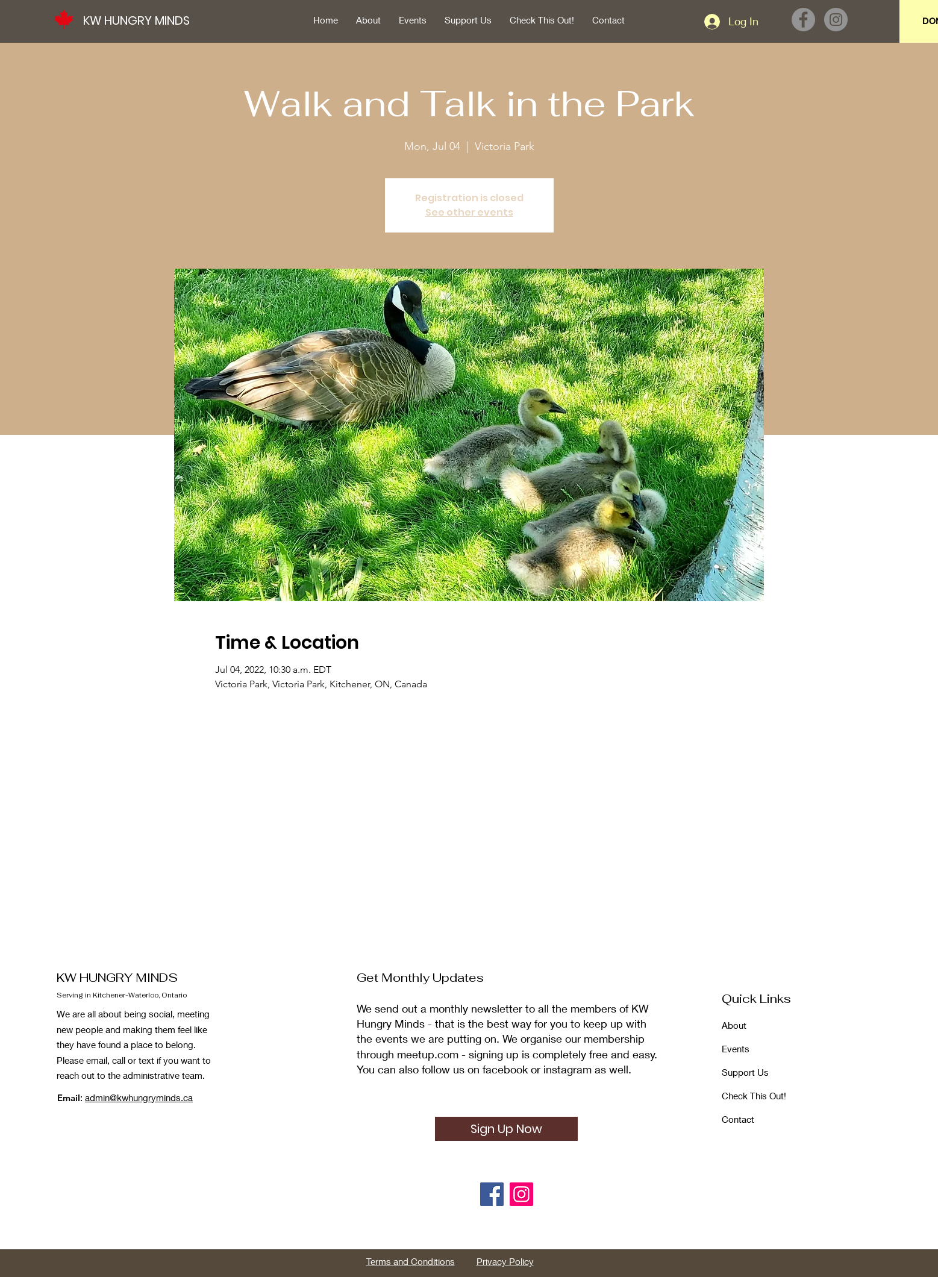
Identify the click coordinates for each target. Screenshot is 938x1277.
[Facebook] (803, 19)
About (734, 1025)
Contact (738, 1119)
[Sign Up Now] (506, 1129)
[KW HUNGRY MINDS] (142, 20)
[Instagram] (836, 19)
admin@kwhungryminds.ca (139, 1097)
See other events (469, 212)
